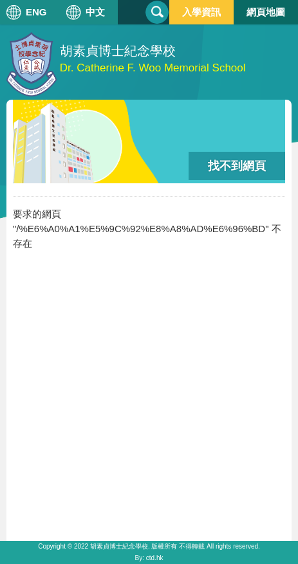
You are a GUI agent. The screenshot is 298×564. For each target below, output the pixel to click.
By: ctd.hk (149, 557)
